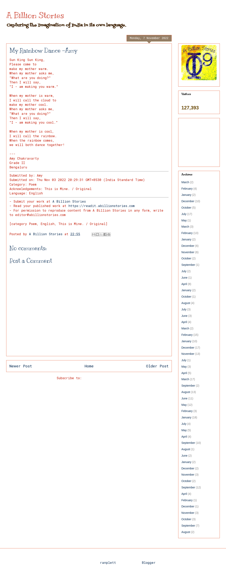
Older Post (157, 365)
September (188, 264)
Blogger (149, 562)
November (187, 252)
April (184, 284)
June (184, 277)
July (183, 214)
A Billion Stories (35, 15)
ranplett (108, 562)
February (187, 188)
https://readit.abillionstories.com (101, 206)
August (185, 303)
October (186, 207)
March (185, 182)
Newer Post (20, 365)
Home (89, 365)
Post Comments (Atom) (103, 378)
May (184, 220)
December (187, 201)
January (186, 194)
